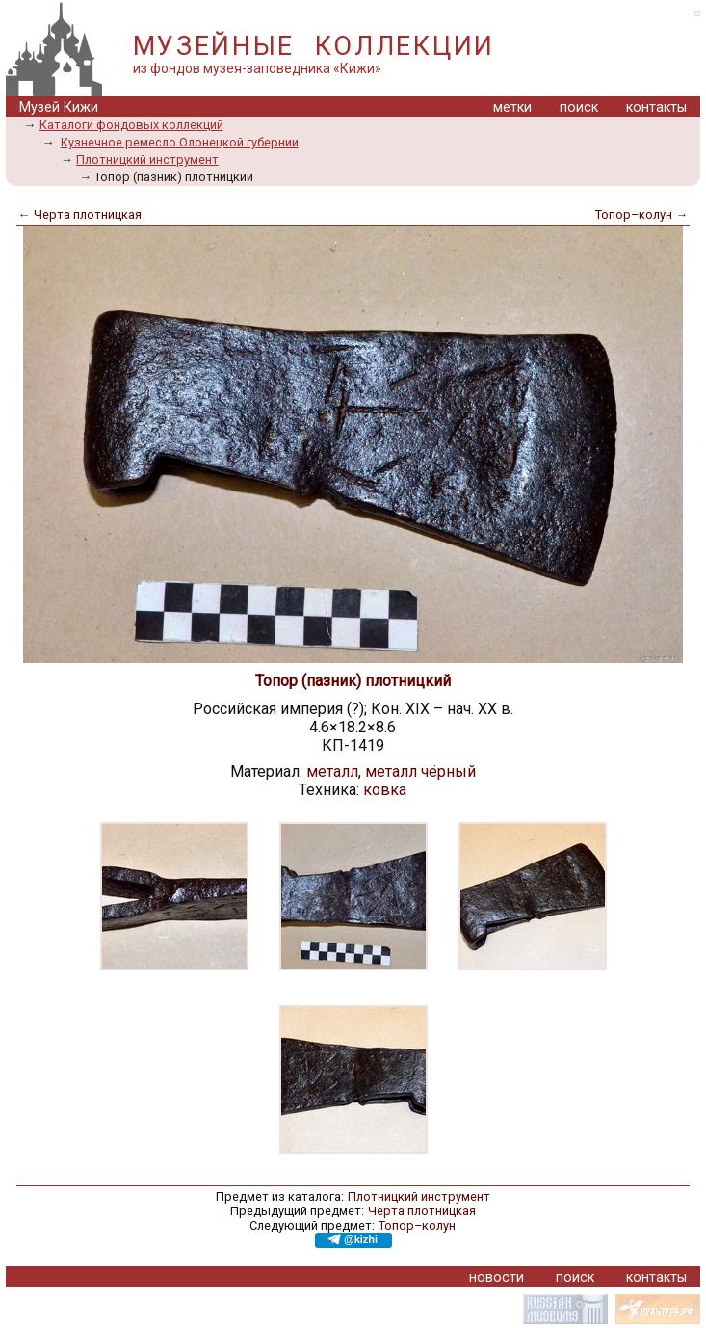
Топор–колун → (641, 214)
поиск (579, 107)
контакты (656, 107)
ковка (384, 790)
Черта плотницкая (422, 1211)
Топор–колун (417, 1225)
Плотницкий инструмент (147, 159)
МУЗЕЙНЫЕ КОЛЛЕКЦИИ (314, 46)
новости (496, 1277)
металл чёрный (420, 771)
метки (512, 107)
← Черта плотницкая (80, 214)
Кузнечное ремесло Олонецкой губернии (180, 142)
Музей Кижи (58, 107)
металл (332, 771)
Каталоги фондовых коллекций (131, 125)
